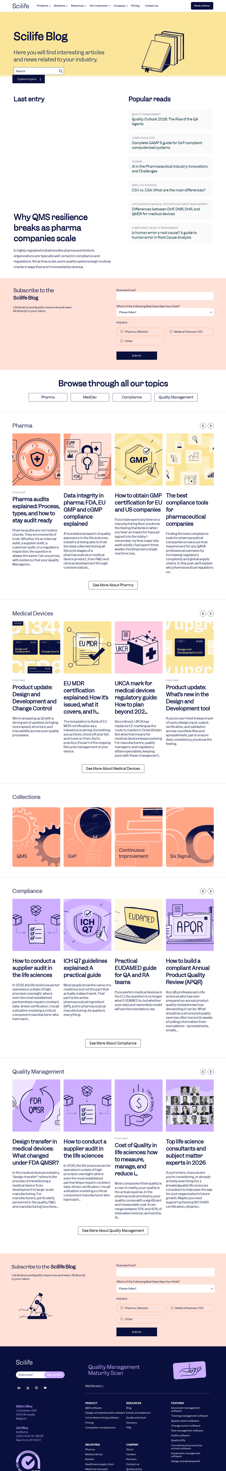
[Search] (39, 71)
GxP (72, 825)
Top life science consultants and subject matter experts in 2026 (186, 1121)
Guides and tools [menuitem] (136, 1386)
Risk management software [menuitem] (187, 1399)
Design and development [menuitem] (185, 1430)
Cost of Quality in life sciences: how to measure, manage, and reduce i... (136, 1128)
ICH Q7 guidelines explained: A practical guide (85, 937)
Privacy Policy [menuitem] (157, 1455)
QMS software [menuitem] (93, 1376)
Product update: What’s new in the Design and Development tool (188, 667)
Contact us (151, 5)
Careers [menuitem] (131, 1423)
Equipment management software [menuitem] (185, 1424)
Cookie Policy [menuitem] (184, 1455)
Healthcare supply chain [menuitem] (99, 1433)
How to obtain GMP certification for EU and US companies (138, 471)
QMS (22, 825)
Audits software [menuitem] (180, 1404)
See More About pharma (113, 554)
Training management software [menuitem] (189, 1385)
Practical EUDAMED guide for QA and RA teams (135, 941)
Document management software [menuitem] (185, 1378)
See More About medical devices (113, 737)
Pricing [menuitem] (89, 1391)
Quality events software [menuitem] (185, 1389)
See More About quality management (113, 1199)
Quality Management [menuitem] (176, 366)
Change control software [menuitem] (185, 1394)
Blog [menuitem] (128, 1376)
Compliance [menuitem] (132, 366)
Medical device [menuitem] (94, 1423)
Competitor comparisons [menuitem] (100, 1396)
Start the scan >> (94, 1354)
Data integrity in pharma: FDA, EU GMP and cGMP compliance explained (84, 479)
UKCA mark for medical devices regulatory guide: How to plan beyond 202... (136, 666)
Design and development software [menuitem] (105, 1381)
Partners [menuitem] (131, 1428)
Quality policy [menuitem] (134, 1438)
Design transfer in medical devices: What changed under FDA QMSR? (35, 1121)
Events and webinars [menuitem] (138, 1381)
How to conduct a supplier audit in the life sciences (33, 937)
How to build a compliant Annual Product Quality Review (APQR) (188, 941)
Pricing (135, 5)
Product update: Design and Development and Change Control (34, 667)
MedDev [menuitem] (90, 366)
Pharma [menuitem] (48, 366)
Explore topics (26, 79)
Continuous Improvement (133, 822)
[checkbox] (165, 306)
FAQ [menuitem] (128, 1396)
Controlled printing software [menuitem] (102, 1386)
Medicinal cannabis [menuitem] (96, 1438)
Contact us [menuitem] (132, 1433)
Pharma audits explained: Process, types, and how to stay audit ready (36, 479)
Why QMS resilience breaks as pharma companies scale (50, 185)
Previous (202, 394)
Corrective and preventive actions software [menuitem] (186, 1416)
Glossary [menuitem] (131, 1391)
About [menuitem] (129, 1418)
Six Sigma (180, 825)
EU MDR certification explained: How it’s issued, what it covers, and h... (86, 666)
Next (210, 394)
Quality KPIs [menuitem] (178, 1409)
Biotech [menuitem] (89, 1428)
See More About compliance (113, 1012)
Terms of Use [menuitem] (118, 1455)
